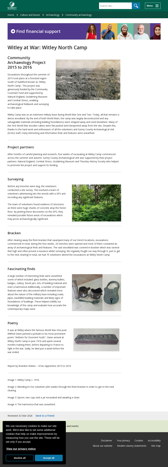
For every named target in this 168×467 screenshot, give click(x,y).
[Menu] (152, 6)
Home (11, 14)
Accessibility (154, 440)
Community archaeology (78, 14)
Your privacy (123, 440)
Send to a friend (45, 415)
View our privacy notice (21, 448)
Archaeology (52, 14)
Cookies (139, 440)
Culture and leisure (30, 14)
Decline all (20, 458)
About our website (102, 445)
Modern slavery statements (131, 445)
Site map (156, 445)
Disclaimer (106, 440)
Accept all (48, 458)
